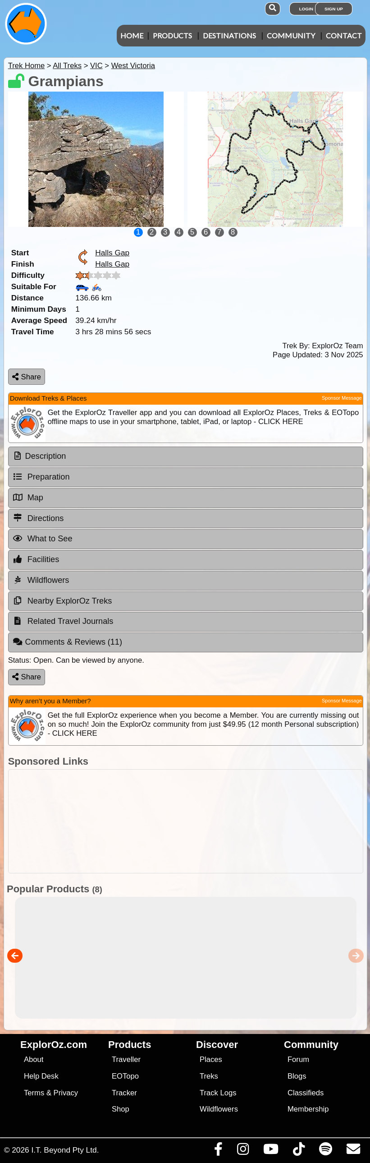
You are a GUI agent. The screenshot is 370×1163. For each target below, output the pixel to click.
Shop (120, 1109)
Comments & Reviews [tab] (67, 641)
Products (172, 35)
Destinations (229, 35)
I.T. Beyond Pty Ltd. (65, 1149)
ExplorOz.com (53, 1044)
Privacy (66, 1093)
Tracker (124, 1093)
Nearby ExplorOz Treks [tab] (62, 600)
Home (131, 35)
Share (26, 377)
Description (45, 456)
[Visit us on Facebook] (218, 1151)
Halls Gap (112, 252)
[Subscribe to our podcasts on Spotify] (325, 1151)
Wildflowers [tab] (41, 580)
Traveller (126, 1059)
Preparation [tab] (41, 476)
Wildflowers (219, 1109)
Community (291, 35)
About (33, 1059)
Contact (344, 35)
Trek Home (26, 65)
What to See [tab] (43, 538)
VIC (96, 65)
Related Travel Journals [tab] (63, 621)
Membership (308, 1109)
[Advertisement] (183, 821)
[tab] (185, 456)
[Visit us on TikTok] (298, 1151)
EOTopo (125, 1076)
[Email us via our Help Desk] (353, 1151)
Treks (209, 1076)
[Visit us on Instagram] (242, 1151)
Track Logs (218, 1093)
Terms (34, 1093)
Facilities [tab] (36, 559)
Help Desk (41, 1076)
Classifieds (306, 1093)
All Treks (67, 65)
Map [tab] (28, 497)
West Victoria (133, 65)
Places (211, 1059)
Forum (298, 1059)
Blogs (297, 1076)
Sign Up (333, 8)
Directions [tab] (38, 517)
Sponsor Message (342, 398)
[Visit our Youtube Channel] (271, 1151)
